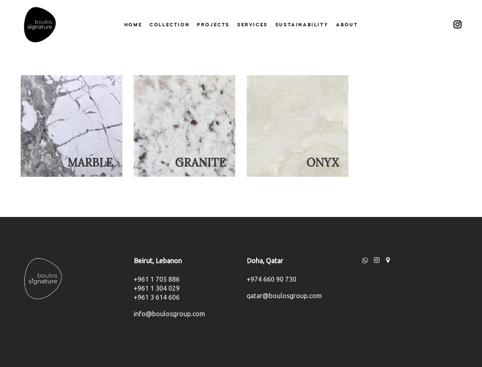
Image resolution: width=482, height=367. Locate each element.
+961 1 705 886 (157, 279)
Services (252, 25)
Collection (169, 25)
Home (133, 25)
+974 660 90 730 (271, 279)
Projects (213, 25)
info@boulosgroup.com (169, 313)
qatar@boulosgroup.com (284, 295)
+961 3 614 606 (157, 297)
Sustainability (301, 25)
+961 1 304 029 (157, 288)
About (347, 25)
